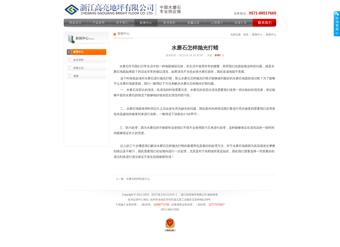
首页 (245, 34)
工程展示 (217, 23)
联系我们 (264, 23)
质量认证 (193, 23)
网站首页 (75, 23)
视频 (75, 75)
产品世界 (98, 23)
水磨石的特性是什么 (138, 178)
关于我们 (122, 23)
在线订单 (240, 23)
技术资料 (169, 23)
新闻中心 (146, 23)
